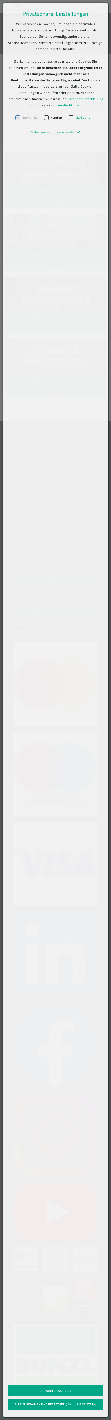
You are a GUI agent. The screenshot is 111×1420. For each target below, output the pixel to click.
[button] (55, 132)
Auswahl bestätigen (55, 1390)
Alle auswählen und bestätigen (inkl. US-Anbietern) (55, 1404)
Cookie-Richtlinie (65, 105)
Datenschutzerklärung (85, 98)
